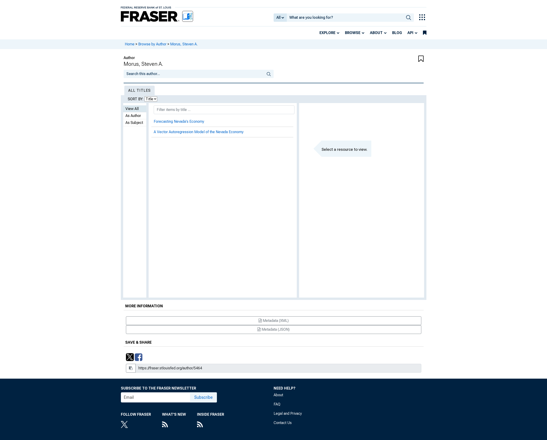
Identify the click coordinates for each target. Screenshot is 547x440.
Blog (397, 33)
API (410, 33)
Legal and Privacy (288, 413)
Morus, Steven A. (184, 44)
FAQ (277, 404)
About (376, 33)
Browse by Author (152, 44)
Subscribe (203, 397)
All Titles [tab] (139, 90)
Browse (352, 33)
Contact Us (283, 423)
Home (129, 44)
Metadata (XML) (274, 320)
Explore (327, 33)
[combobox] (345, 17)
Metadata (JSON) (273, 329)
